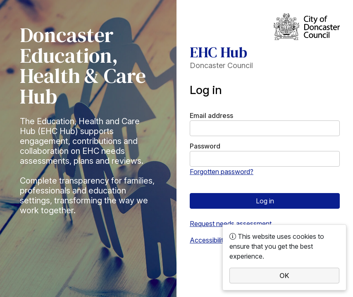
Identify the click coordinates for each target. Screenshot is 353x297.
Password (205, 146)
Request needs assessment (231, 223)
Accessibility (208, 240)
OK (284, 275)
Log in (265, 201)
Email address (211, 115)
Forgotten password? (221, 171)
